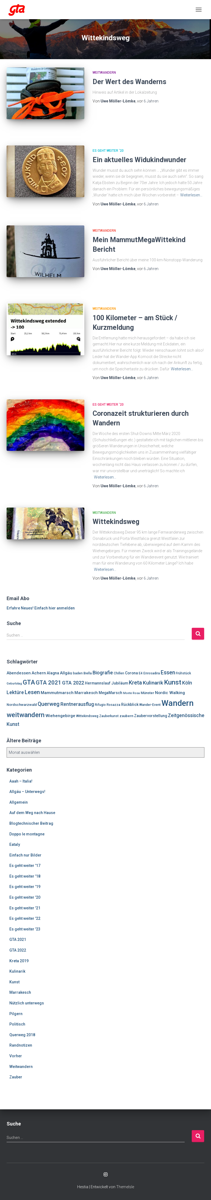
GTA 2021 (17, 939)
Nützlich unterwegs (26, 1003)
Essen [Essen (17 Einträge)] (168, 672)
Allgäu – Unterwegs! (27, 791)
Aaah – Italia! (20, 781)
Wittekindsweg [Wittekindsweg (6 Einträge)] (87, 716)
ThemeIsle (125, 1187)
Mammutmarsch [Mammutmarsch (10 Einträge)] (57, 692)
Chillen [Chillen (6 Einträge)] (119, 673)
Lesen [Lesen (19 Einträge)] (32, 692)
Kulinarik (17, 971)
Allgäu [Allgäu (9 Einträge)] (66, 673)
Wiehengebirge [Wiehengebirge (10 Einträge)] (60, 715)
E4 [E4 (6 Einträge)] (141, 673)
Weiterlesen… (191, 195)
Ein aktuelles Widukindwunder (139, 160)
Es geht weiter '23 (24, 929)
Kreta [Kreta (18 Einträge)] (135, 682)
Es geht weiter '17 (24, 865)
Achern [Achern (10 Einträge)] (39, 673)
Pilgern (16, 1014)
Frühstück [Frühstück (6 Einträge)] (183, 673)
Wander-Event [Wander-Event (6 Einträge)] (150, 705)
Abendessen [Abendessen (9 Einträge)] (19, 673)
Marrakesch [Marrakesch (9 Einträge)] (86, 692)
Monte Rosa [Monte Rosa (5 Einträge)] (131, 693)
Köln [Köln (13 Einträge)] (187, 683)
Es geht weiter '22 (24, 918)
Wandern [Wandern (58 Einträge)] (178, 703)
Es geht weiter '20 (108, 151)
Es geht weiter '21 (24, 908)
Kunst (14, 982)
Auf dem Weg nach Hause (32, 812)
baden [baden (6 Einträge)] (78, 673)
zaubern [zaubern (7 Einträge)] (126, 716)
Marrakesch (20, 992)
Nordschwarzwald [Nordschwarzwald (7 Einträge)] (22, 705)
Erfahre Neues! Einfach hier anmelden (41, 608)
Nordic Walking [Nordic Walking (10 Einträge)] (170, 692)
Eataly (14, 844)
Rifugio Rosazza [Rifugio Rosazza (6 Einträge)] (107, 705)
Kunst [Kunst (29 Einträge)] (172, 682)
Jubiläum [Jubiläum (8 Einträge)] (119, 683)
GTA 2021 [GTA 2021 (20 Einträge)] (48, 682)
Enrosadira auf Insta (105, 1175)
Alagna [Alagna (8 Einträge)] (53, 673)
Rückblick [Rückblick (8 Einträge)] (129, 704)
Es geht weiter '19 (24, 886)
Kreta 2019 (19, 961)
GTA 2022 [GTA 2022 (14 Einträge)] (73, 683)
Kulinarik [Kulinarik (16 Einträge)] (153, 683)
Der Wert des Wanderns (129, 82)
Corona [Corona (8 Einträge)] (131, 673)
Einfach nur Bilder (25, 855)
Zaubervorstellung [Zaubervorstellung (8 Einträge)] (150, 716)
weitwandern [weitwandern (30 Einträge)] (26, 715)
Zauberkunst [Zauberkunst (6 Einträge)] (109, 716)
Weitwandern (104, 73)
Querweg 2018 (22, 1035)
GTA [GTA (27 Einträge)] (29, 682)
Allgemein (18, 802)
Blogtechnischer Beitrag (31, 823)
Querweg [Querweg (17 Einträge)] (49, 704)
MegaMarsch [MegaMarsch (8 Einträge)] (110, 693)
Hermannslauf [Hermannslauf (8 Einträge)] (97, 683)
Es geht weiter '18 (24, 876)
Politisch (17, 1024)
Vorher (15, 1056)
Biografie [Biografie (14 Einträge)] (103, 672)
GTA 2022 (17, 950)
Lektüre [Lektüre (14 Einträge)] (15, 692)
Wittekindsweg (116, 522)
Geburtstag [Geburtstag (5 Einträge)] (14, 683)
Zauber (15, 1077)
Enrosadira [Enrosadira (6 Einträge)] (151, 673)
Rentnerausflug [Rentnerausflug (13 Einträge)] (77, 704)
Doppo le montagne (27, 834)
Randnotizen (20, 1045)
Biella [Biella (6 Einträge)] (88, 673)
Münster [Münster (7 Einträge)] (147, 693)
